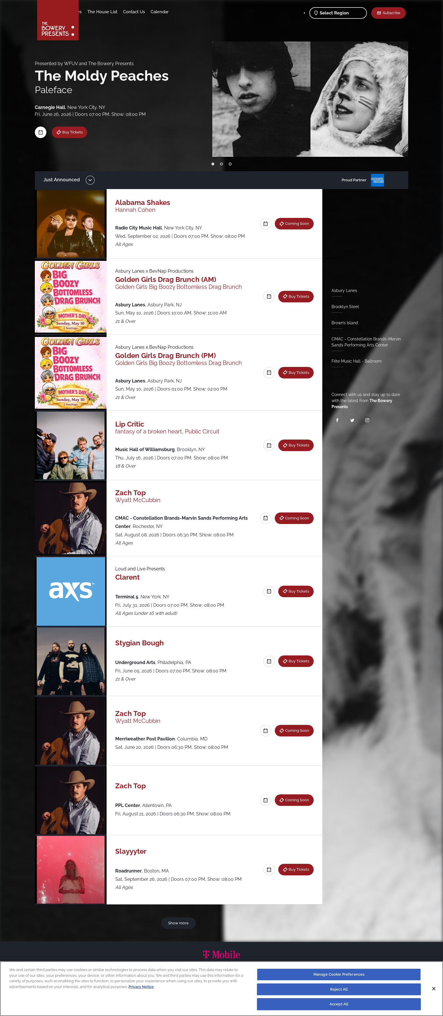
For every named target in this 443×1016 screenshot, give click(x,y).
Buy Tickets (77, 132)
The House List (147, 11)
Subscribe (391, 12)
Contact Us (179, 11)
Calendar (205, 11)
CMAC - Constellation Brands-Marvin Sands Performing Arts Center (363, 342)
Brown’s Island (342, 323)
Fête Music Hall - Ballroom (354, 361)
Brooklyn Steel (343, 306)
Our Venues (115, 11)
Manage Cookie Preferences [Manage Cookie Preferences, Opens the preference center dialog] (338, 974)
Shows (91, 11)
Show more (179, 923)
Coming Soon (295, 223)
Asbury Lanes (342, 290)
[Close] (433, 988)
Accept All (339, 1004)
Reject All (339, 989)
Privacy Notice (141, 987)
